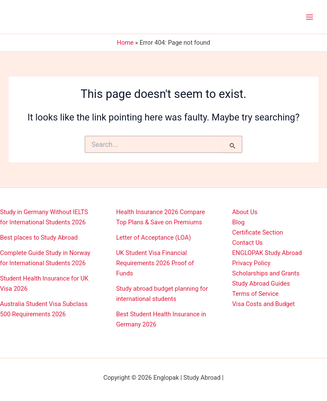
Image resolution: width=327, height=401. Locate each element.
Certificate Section (257, 232)
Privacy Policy (251, 263)
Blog (238, 222)
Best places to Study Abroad (39, 237)
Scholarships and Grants (265, 273)
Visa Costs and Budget (263, 304)
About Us (244, 212)
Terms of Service (255, 294)
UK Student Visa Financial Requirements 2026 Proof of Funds (155, 263)
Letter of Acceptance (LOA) (153, 237)
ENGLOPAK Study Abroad (267, 253)
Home (125, 42)
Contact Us (247, 242)
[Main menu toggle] (309, 17)
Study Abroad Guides (261, 283)
